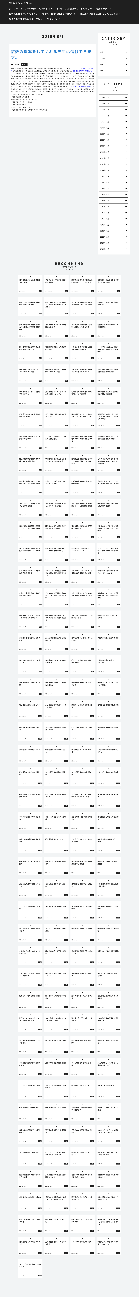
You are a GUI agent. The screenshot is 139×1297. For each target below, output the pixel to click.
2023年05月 (104, 176)
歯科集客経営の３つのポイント (24, 13)
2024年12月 (104, 170)
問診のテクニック (105, 8)
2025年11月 (104, 134)
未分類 (102, 58)
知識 (101, 70)
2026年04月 (104, 103)
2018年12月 (104, 200)
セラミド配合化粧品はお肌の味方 (59, 13)
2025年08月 (104, 152)
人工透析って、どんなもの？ (79, 8)
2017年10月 (104, 249)
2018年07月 (104, 231)
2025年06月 (104, 164)
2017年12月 (104, 243)
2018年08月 (104, 225)
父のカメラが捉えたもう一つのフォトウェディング (34, 18)
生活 (101, 64)
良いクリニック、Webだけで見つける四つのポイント (36, 8)
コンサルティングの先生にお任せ (80, 86)
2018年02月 (104, 237)
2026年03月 (104, 109)
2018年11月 (104, 206)
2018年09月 (104, 219)
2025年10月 (104, 140)
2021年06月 (104, 182)
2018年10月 (104, 212)
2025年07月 (104, 158)
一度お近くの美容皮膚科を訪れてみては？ (99, 13)
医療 (101, 52)
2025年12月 (104, 128)
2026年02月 (104, 115)
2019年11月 (104, 188)
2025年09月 (104, 146)
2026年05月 (104, 97)
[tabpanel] (30, 284)
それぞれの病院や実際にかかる (83, 71)
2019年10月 (104, 194)
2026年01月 (104, 122)
